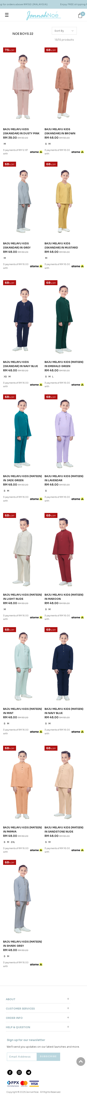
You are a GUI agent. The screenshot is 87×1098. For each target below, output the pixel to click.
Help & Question (18, 1027)
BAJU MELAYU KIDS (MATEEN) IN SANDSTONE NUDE (64, 829)
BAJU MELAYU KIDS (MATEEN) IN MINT (22, 711)
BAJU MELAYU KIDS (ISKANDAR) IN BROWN (60, 131)
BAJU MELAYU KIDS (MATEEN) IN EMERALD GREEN (64, 364)
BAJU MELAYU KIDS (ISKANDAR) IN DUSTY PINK (21, 131)
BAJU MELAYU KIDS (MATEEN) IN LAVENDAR (64, 478)
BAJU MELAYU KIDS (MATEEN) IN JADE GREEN (22, 478)
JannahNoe (32, 1092)
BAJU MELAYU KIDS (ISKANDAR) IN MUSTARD (61, 245)
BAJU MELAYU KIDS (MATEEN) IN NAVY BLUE (64, 711)
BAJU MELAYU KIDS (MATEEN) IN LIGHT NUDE (22, 596)
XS (5, 376)
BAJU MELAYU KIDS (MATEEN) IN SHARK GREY (22, 943)
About (10, 999)
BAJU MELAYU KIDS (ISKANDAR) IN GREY (17, 245)
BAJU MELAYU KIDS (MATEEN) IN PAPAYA (22, 829)
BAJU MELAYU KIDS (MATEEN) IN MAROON (64, 596)
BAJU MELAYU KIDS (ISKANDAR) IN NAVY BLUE (20, 364)
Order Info (14, 1017)
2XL (13, 842)
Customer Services (20, 1008)
